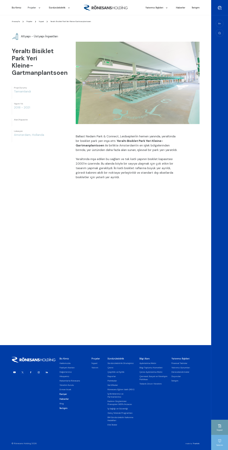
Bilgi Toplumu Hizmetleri (151, 367)
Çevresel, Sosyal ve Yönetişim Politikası (153, 378)
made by (192, 443)
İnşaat (41, 22)
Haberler (64, 398)
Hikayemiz (64, 376)
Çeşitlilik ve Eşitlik (116, 372)
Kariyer (63, 394)
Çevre (110, 367)
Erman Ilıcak (65, 389)
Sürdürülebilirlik (60, 8)
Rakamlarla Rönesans (70, 380)
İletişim (63, 408)
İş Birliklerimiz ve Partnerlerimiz (115, 395)
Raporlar (112, 376)
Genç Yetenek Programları (120, 413)
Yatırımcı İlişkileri (157, 8)
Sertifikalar (113, 385)
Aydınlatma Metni (147, 363)
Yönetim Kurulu (67, 385)
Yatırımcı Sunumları (180, 367)
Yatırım (95, 367)
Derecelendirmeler (180, 372)
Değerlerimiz (66, 372)
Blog (62, 403)
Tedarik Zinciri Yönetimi (150, 383)
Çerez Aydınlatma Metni (150, 372)
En (219, 23)
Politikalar (112, 380)
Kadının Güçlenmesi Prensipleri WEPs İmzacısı (120, 403)
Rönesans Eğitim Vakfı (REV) (121, 389)
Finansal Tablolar (179, 363)
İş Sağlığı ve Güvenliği (118, 408)
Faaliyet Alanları (67, 367)
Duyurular (176, 376)
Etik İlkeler (112, 424)
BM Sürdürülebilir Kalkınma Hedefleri (120, 419)
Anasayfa (16, 22)
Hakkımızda (65, 363)
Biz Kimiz (64, 358)
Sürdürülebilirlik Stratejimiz (121, 363)
